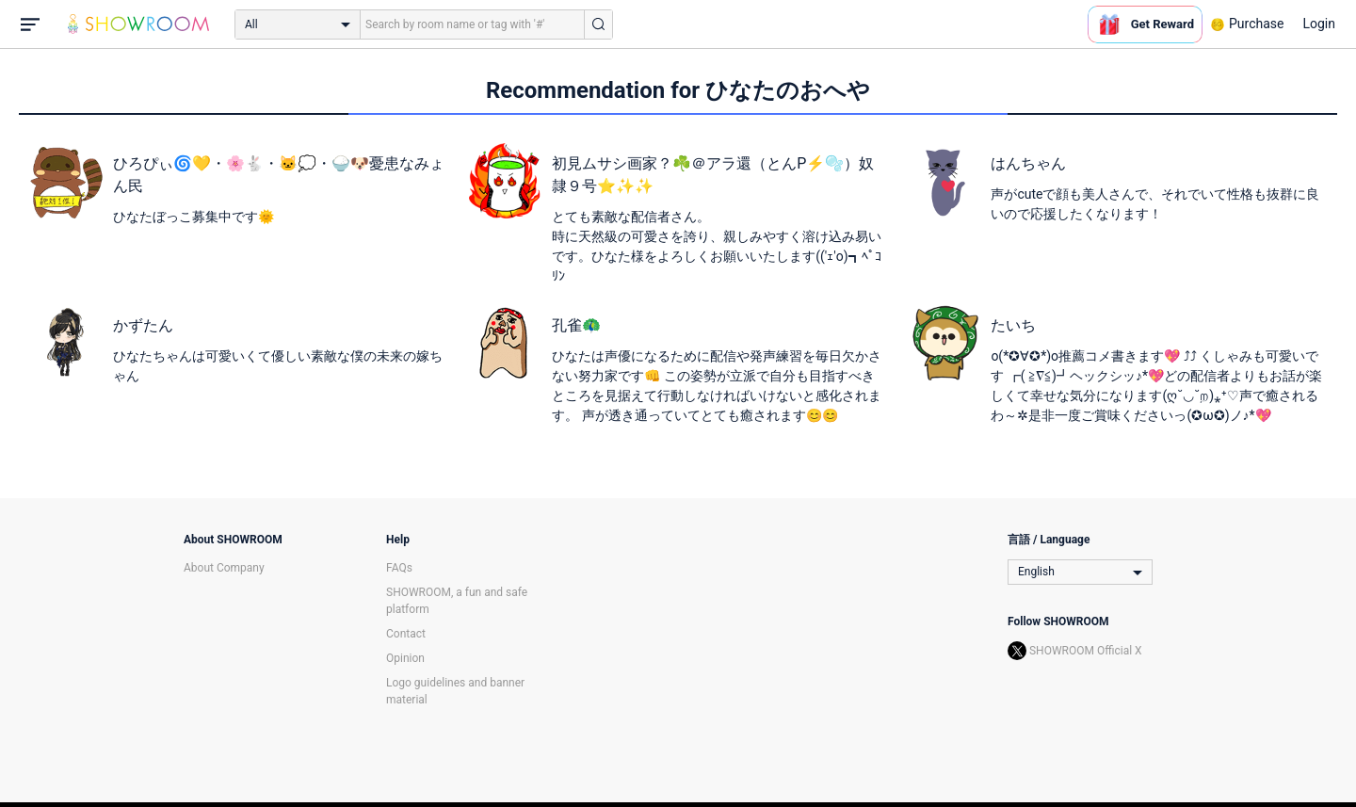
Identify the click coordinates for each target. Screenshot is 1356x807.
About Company (224, 567)
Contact (406, 633)
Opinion (405, 658)
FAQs (399, 567)
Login (1318, 23)
